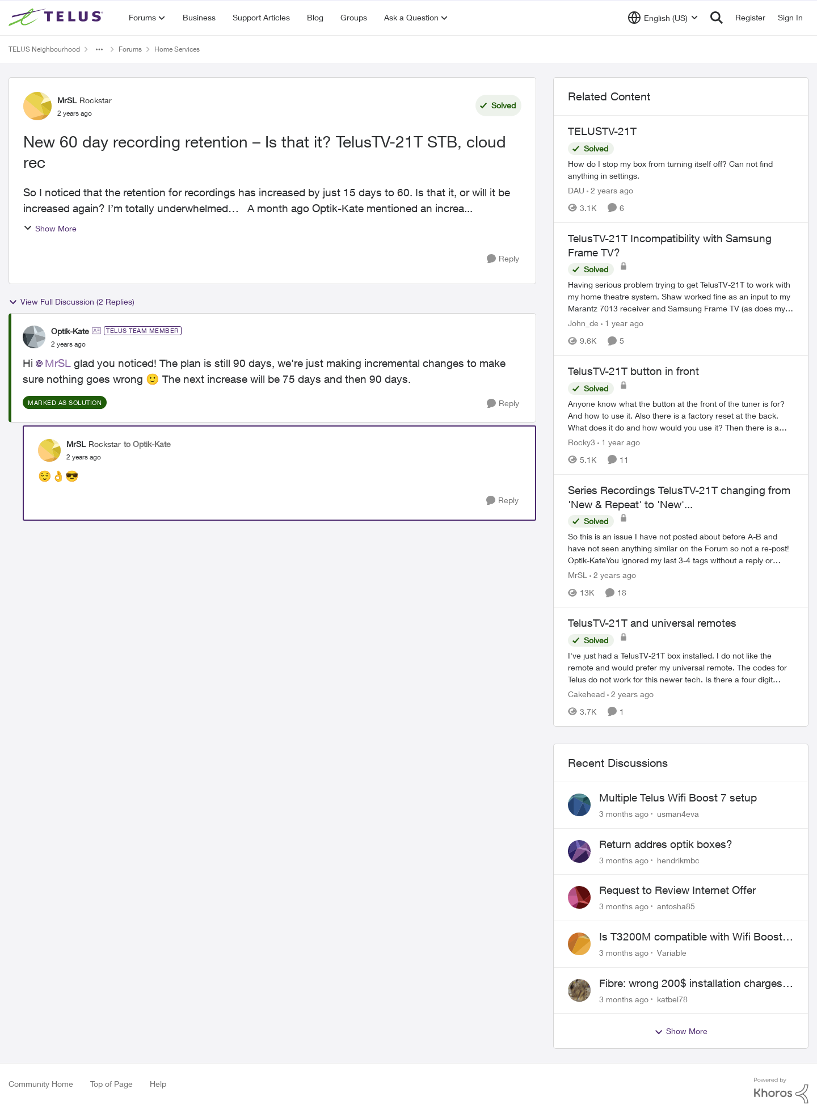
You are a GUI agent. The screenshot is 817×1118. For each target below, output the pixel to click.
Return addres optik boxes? (665, 844)
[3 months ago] (623, 814)
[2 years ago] (610, 190)
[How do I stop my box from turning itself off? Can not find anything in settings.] (681, 170)
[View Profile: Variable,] (579, 944)
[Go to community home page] (57, 18)
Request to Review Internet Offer (677, 890)
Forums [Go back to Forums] (130, 49)
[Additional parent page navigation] (99, 49)
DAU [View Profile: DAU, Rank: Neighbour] (576, 190)
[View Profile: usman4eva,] (579, 805)
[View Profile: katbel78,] (579, 990)
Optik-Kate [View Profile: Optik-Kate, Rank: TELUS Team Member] (70, 331)
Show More (50, 228)
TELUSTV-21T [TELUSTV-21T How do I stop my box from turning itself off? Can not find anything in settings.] (602, 131)
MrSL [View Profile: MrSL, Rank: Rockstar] (67, 100)
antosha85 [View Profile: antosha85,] (676, 906)
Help (158, 1084)
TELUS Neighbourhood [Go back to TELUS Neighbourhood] (44, 49)
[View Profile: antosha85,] (579, 897)
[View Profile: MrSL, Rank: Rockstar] (37, 106)
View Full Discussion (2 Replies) (71, 302)
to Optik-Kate (147, 444)
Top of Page (111, 1084)
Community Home (41, 1084)
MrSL (58, 363)
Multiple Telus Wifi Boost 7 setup (678, 797)
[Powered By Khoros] (781, 1091)
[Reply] (503, 259)
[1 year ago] (622, 323)
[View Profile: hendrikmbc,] (579, 851)
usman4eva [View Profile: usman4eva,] (678, 814)
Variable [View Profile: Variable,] (672, 952)
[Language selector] (663, 17)
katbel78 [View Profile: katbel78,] (672, 998)
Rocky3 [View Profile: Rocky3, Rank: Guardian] (581, 442)
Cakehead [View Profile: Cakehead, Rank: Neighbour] (586, 694)
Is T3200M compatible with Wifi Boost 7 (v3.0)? (695, 937)
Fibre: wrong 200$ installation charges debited (690, 983)
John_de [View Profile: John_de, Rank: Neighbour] (583, 323)
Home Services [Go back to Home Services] (177, 49)
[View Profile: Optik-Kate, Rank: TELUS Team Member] (34, 337)
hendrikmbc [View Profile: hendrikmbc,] (678, 859)
